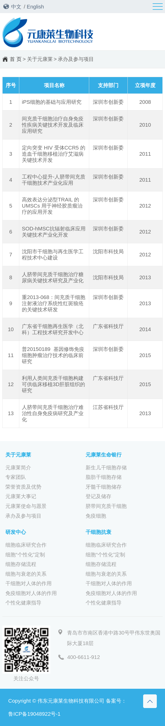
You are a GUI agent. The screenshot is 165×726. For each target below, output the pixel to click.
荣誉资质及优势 (23, 486)
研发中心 (15, 532)
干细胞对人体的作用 (28, 583)
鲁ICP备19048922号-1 (34, 714)
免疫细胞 (96, 515)
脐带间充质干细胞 (106, 506)
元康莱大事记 (20, 496)
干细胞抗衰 (98, 532)
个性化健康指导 (23, 602)
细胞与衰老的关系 (26, 573)
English (35, 7)
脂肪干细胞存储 (104, 477)
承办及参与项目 (76, 59)
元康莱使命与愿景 (26, 506)
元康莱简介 (18, 467)
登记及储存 (98, 496)
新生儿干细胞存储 (106, 467)
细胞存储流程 (20, 564)
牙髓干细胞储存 (104, 486)
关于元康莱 (40, 59)
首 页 (16, 59)
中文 (16, 7)
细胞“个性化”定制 (25, 554)
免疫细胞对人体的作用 (31, 593)
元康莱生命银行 (104, 455)
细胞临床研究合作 (26, 544)
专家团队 (15, 477)
